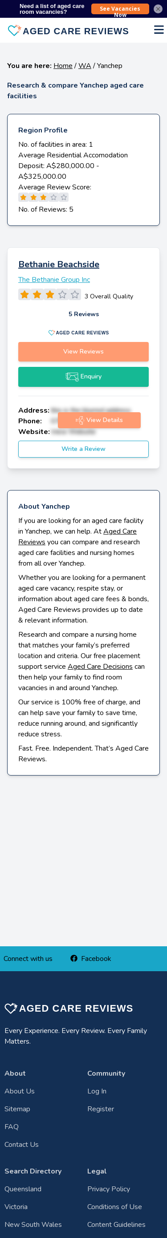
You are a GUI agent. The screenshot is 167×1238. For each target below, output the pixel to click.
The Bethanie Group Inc (54, 280)
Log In (96, 1091)
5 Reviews (84, 314)
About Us (19, 1091)
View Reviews (83, 351)
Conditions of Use (114, 1207)
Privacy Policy (108, 1189)
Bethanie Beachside (58, 264)
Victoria (16, 1207)
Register (100, 1109)
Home (63, 66)
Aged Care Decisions (100, 666)
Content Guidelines (116, 1225)
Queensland (22, 1189)
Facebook (90, 959)
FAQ (11, 1127)
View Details (99, 420)
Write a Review (83, 449)
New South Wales (33, 1225)
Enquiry (83, 377)
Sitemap (17, 1109)
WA (84, 66)
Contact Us (21, 1145)
